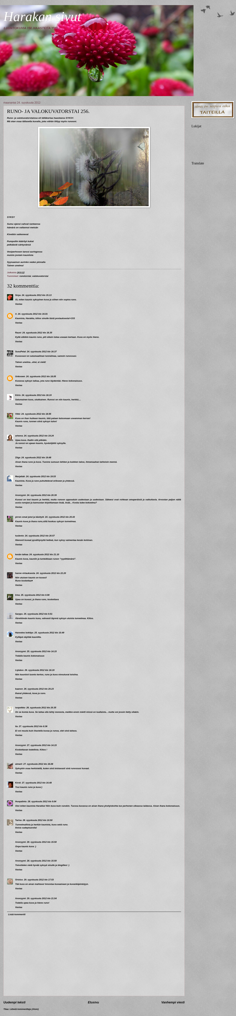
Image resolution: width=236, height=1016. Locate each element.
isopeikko (20, 707)
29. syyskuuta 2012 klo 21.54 (42, 898)
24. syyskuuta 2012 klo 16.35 (37, 332)
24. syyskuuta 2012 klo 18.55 (36, 414)
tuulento (19, 535)
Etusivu (93, 1002)
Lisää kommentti (16, 914)
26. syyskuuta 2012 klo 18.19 (39, 670)
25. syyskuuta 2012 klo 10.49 (49, 632)
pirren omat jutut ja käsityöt (29, 517)
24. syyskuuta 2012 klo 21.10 (44, 554)
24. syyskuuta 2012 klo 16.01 (33, 314)
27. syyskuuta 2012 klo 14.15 (42, 745)
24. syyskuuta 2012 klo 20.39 (42, 495)
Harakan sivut (42, 16)
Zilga (17, 457)
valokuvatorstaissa (27, 118)
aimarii (18, 764)
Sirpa (18, 295)
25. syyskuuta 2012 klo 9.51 (38, 614)
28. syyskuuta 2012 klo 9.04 (42, 801)
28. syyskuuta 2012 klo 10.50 (38, 820)
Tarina (18, 820)
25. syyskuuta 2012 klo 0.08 (35, 595)
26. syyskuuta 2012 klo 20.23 (39, 689)
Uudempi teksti (14, 1002)
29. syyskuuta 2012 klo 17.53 (39, 879)
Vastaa (18, 304)
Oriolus (19, 879)
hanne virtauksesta (25, 573)
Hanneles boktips (24, 632)
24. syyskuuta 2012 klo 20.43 (60, 517)
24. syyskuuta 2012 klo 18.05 (41, 376)
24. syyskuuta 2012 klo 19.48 (36, 457)
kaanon (19, 689)
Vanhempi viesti (173, 1002)
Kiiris (18, 395)
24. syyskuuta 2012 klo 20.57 (40, 535)
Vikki (17, 414)
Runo (10, 118)
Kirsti (18, 782)
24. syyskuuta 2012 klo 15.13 (37, 295)
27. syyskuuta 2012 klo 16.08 (38, 764)
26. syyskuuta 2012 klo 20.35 (41, 707)
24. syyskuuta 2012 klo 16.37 (42, 351)
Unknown (20, 376)
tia (16, 726)
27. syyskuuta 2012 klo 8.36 (33, 726)
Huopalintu (21, 801)
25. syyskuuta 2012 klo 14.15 (42, 651)
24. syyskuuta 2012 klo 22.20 (51, 573)
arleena (19, 435)
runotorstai (25, 276)
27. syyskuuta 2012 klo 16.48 (37, 782)
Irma (17, 595)
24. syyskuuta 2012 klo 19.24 (39, 435)
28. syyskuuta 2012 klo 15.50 (42, 842)
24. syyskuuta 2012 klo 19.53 (41, 476)
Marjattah (20, 476)
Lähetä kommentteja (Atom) (24, 1009)
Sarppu (19, 614)
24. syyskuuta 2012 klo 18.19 (37, 395)
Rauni (18, 332)
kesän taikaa (21, 554)
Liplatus (19, 670)
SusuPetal (20, 351)
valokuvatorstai (40, 276)
